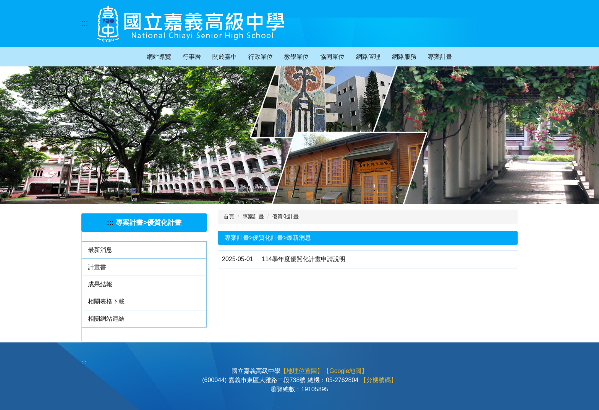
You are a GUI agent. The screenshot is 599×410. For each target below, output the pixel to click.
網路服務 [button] (404, 56)
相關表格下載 (106, 301)
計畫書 (97, 267)
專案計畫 (253, 216)
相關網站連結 (106, 318)
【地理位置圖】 (301, 371)
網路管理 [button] (368, 56)
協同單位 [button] (332, 56)
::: (85, 23)
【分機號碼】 (378, 380)
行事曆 (192, 56)
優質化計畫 (285, 216)
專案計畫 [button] (440, 56)
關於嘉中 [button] (224, 56)
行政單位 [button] (260, 56)
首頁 (228, 216)
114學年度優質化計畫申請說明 (303, 259)
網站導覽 (159, 56)
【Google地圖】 (345, 371)
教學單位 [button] (296, 56)
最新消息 (100, 250)
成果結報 (100, 284)
